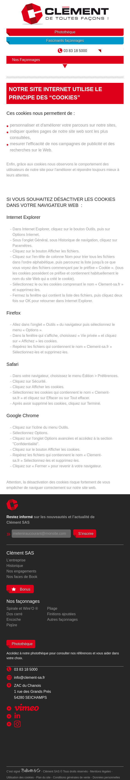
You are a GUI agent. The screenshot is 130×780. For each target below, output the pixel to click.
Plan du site (43, 777)
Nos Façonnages (26, 60)
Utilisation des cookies (20, 777)
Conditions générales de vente (71, 777)
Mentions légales (100, 771)
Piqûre (11, 625)
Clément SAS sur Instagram (34, 724)
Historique (14, 566)
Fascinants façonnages (65, 41)
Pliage (52, 608)
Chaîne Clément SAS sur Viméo (26, 707)
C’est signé (23, 771)
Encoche (13, 619)
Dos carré (14, 614)
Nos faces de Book (21, 577)
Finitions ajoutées (61, 614)
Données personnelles (106, 777)
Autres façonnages (62, 619)
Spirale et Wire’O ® (22, 608)
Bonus (25, 589)
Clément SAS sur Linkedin (32, 716)
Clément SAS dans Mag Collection (111, 49)
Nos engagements (21, 571)
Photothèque (65, 32)
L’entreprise (15, 560)
